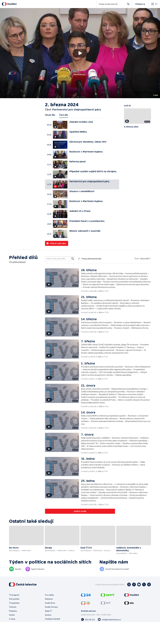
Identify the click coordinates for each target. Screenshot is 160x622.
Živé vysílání (14, 599)
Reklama (49, 599)
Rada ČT (48, 611)
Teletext (12, 607)
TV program (14, 595)
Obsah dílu (50, 114)
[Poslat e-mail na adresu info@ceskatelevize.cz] (109, 619)
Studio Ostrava (51, 607)
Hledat (127, 5)
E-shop (12, 619)
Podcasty (13, 611)
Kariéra (48, 615)
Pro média (49, 595)
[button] (80, 53)
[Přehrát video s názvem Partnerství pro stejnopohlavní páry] (80, 53)
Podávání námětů (52, 619)
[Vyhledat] (72, 258)
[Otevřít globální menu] (154, 4)
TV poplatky (14, 603)
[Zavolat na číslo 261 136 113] (88, 619)
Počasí (12, 615)
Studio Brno (50, 603)
